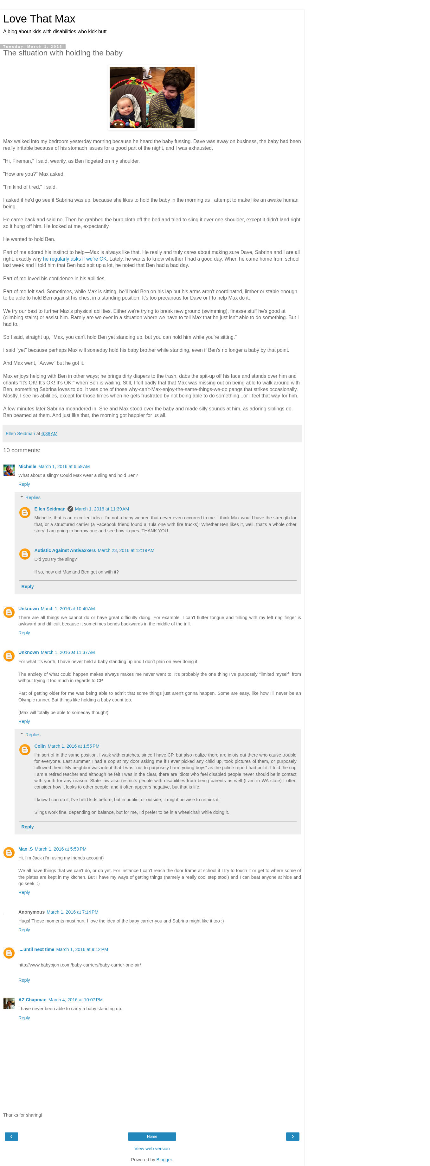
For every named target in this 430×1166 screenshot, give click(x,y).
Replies (33, 497)
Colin (40, 746)
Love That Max (39, 19)
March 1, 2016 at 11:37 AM (68, 652)
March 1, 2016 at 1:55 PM (73, 746)
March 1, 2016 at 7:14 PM (73, 912)
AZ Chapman (32, 999)
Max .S (25, 849)
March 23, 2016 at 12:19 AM (126, 550)
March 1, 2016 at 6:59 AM (64, 466)
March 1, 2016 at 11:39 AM (102, 508)
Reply (24, 484)
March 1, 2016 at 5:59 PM (61, 849)
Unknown (28, 608)
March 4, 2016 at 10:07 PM (75, 999)
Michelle (27, 466)
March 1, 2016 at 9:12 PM (82, 949)
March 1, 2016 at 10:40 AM (68, 608)
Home (152, 1136)
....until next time (36, 949)
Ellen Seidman (49, 508)
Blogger (164, 1159)
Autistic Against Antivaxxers (65, 550)
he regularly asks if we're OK (75, 259)
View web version (152, 1148)
